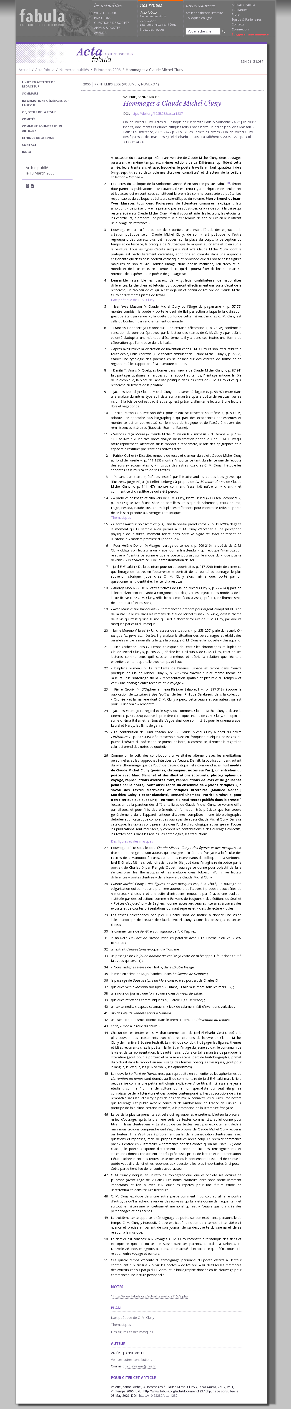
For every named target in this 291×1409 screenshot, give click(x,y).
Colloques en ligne (199, 18)
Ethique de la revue (38, 138)
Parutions (102, 18)
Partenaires (253, 19)
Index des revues (152, 29)
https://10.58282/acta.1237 (158, 1395)
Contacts (238, 24)
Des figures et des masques (132, 841)
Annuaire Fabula (243, 4)
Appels (99, 27)
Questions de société (111, 22)
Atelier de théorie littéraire (204, 13)
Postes (114, 27)
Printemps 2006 (107, 69)
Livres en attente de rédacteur (38, 84)
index (26, 152)
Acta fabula (44, 69)
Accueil (24, 69)
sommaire (30, 93)
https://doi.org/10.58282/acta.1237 (157, 113)
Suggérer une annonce (250, 34)
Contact (29, 145)
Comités (28, 119)
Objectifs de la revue (39, 112)
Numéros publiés (74, 69)
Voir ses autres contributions (131, 1359)
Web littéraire (106, 13)
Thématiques (121, 517)
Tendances (240, 9)
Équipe (236, 19)
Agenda (100, 32)
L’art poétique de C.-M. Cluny (132, 300)
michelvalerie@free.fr (140, 1366)
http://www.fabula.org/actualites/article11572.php (150, 1296)
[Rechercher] (223, 31)
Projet (236, 14)
